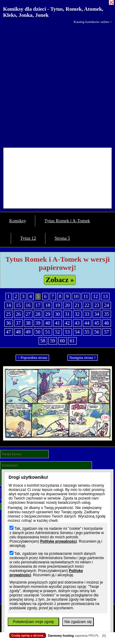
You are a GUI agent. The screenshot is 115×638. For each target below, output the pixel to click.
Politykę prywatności (58, 541)
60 (62, 340)
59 (52, 340)
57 (106, 331)
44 (87, 323)
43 (77, 323)
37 (18, 323)
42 (67, 323)
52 (57, 331)
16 (28, 305)
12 (95, 296)
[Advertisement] (57, 84)
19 (57, 305)
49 (28, 331)
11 (85, 296)
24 (106, 305)
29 (47, 314)
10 (76, 296)
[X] (104, 635)
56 (96, 331)
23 (96, 305)
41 (57, 323)
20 (67, 305)
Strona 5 (62, 238)
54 (77, 331)
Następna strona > (82, 358)
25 (8, 314)
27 (28, 314)
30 (57, 314)
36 (8, 323)
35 (106, 314)
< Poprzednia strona (32, 358)
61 (72, 340)
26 (18, 314)
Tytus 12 (28, 238)
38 (28, 323)
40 (47, 323)
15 (18, 305)
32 (77, 314)
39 (38, 323)
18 (47, 305)
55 (87, 331)
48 (18, 331)
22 (87, 305)
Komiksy (17, 220)
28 (38, 314)
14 (8, 305)
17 (38, 305)
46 (106, 323)
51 (47, 331)
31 (67, 314)
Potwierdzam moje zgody (33, 622)
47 (8, 331)
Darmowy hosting (61, 635)
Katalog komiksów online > (93, 22)
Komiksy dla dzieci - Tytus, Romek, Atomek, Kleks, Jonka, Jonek (53, 12)
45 (96, 323)
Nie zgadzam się (78, 622)
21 (77, 305)
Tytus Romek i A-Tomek (67, 220)
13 (105, 296)
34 (96, 314)
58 (42, 340)
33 (87, 314)
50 (38, 331)
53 (67, 331)
